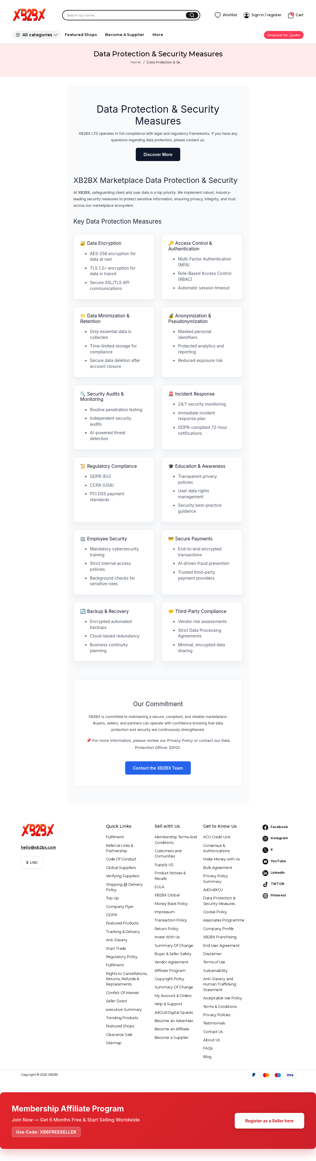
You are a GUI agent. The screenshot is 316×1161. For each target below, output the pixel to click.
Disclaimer (212, 954)
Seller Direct (116, 1001)
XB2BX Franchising (219, 937)
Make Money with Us (221, 859)
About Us (211, 1040)
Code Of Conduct (121, 859)
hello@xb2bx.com (38, 847)
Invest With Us (167, 937)
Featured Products (122, 923)
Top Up (112, 898)
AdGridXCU (213, 890)
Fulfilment (115, 837)
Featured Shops (81, 34)
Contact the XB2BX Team (158, 767)
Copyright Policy (169, 979)
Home (135, 62)
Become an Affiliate (172, 1029)
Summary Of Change (174, 945)
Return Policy (166, 928)
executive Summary (124, 1009)
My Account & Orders (173, 995)
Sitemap (114, 1043)
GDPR (111, 915)
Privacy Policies (216, 1015)
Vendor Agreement (171, 962)
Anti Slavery (117, 940)
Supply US (164, 864)
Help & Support (168, 1004)
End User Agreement (221, 945)
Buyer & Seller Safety (173, 954)
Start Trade (116, 948)
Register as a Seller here (269, 1120)
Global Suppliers (121, 867)
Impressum (165, 912)
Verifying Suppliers (122, 876)
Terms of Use (214, 962)
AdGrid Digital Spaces (174, 1012)
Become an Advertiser (174, 1021)
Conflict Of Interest (122, 993)
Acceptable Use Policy (222, 998)
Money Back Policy (171, 903)
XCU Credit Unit (217, 837)
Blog (207, 1057)
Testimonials (214, 1023)
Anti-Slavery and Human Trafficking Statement (219, 984)
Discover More (157, 154)
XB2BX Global (167, 895)
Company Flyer (120, 906)
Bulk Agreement (217, 867)
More (158, 34)
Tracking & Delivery (123, 931)
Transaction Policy (171, 920)
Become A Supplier (124, 34)
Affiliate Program (170, 970)
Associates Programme (223, 920)
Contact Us (213, 1031)
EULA (159, 887)
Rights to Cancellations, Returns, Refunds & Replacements (127, 979)
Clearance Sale (119, 1034)
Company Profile (218, 928)
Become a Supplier (172, 1037)
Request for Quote (283, 35)
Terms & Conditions (220, 1006)
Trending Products (122, 1018)
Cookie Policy (215, 912)
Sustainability (215, 970)
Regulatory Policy (122, 957)
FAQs (208, 1048)
